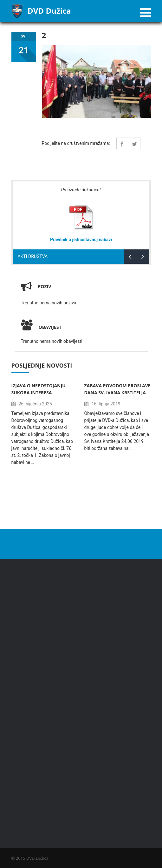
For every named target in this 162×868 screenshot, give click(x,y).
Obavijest (41, 327)
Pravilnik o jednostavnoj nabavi (81, 239)
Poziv (44, 286)
